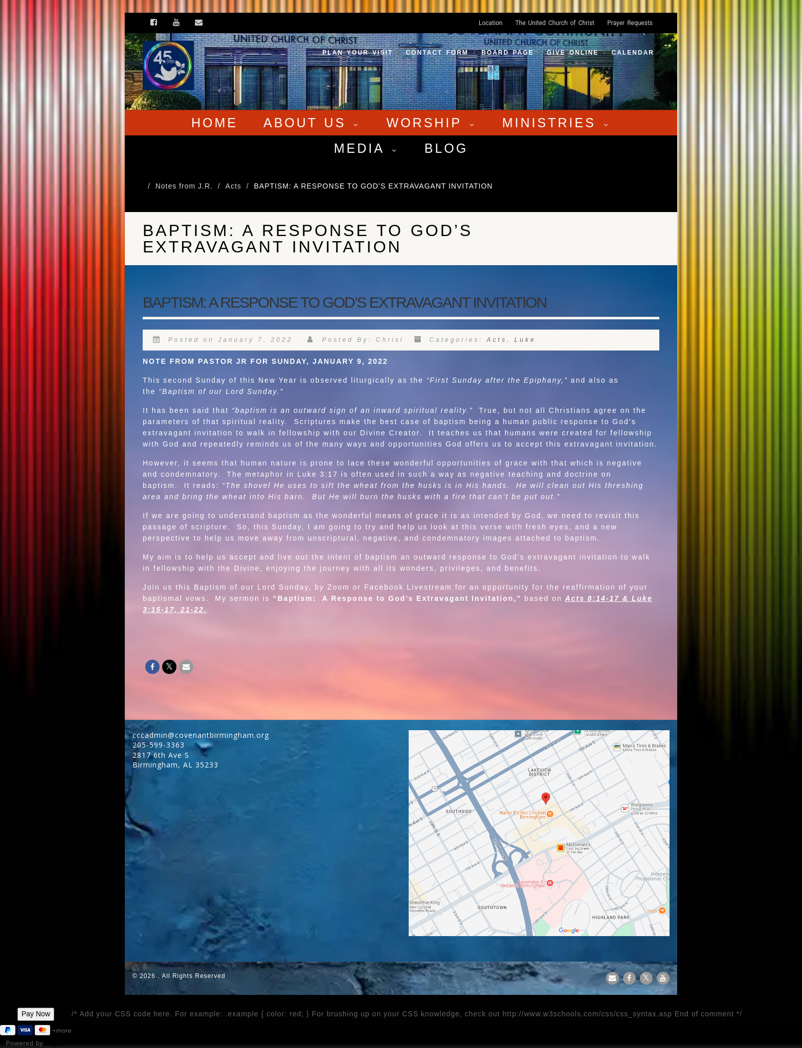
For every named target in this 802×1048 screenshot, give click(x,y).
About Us (312, 122)
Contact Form (437, 52)
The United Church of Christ (554, 23)
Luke (525, 339)
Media (366, 148)
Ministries (556, 122)
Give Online (572, 52)
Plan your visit (357, 52)
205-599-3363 (158, 745)
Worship (432, 122)
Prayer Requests (630, 23)
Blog (446, 148)
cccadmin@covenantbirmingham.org (200, 735)
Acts (497, 339)
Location (490, 23)
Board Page (507, 52)
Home (214, 122)
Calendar (633, 52)
